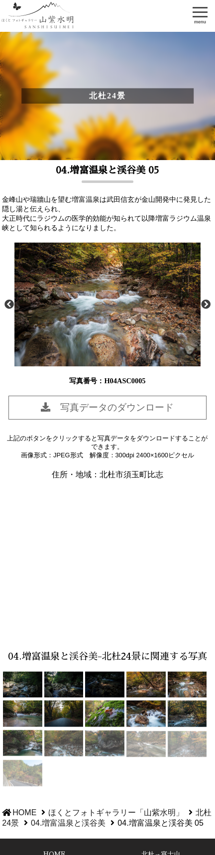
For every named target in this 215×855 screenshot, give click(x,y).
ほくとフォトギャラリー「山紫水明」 (38, 16)
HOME (24, 812)
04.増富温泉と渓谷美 (68, 823)
